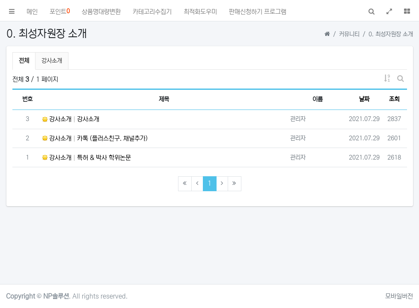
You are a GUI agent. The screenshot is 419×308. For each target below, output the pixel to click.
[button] (12, 10)
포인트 (60, 11)
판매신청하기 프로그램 (257, 11)
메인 (32, 11)
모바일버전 (399, 296)
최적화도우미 (200, 11)
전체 (24, 60)
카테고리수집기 (152, 11)
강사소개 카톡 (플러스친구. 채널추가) (95, 138)
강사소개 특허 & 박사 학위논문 (86, 157)
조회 (394, 99)
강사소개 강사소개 (70, 119)
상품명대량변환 (101, 11)
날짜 (364, 99)
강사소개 (52, 60)
